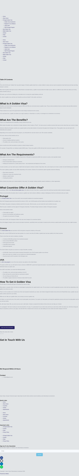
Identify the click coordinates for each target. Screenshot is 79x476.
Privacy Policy (6, 432)
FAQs (4, 34)
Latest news (7, 25)
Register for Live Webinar (10, 23)
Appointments (6, 409)
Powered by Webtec (4, 473)
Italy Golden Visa (6, 29)
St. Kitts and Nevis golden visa (17, 190)
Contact (4, 36)
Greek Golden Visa (6, 230)
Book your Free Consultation (7, 327)
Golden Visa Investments (9, 21)
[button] (39, 81)
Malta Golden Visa (7, 31)
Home (4, 16)
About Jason (5, 18)
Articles (4, 32)
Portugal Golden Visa (7, 20)
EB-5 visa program (6, 262)
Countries (5, 405)
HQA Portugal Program (9, 27)
